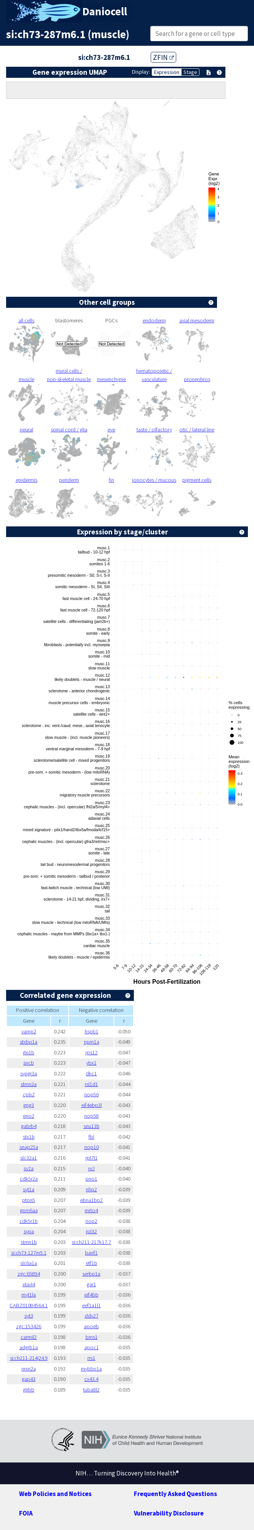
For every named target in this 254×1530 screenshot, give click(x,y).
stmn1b (29, 1242)
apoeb (91, 1326)
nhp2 (91, 1189)
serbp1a (91, 1273)
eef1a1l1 (91, 1305)
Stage (190, 72)
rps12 (91, 1052)
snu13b (92, 1126)
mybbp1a (91, 1368)
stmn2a (29, 1084)
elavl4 (29, 1284)
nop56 (91, 1094)
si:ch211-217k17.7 (91, 1242)
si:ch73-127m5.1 (29, 1252)
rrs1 (91, 1358)
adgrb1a (28, 1347)
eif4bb (91, 1294)
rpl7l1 (91, 1157)
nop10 (91, 1147)
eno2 (28, 1115)
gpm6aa (29, 1210)
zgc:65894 (29, 1273)
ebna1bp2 (91, 1200)
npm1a (91, 1041)
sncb (28, 1062)
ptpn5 (28, 1200)
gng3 (28, 1105)
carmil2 (29, 1337)
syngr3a (28, 1073)
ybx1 (91, 1062)
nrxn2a (28, 1368)
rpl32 (91, 1231)
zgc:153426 (28, 1326)
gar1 (91, 1284)
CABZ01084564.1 (29, 1305)
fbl (91, 1136)
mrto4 (91, 1210)
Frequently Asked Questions (175, 1494)
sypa (29, 1231)
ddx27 (91, 1315)
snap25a (28, 1147)
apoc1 (91, 1347)
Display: (141, 71)
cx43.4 (91, 1379)
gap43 (28, 1379)
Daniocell (104, 11)
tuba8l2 (91, 1389)
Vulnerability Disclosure (169, 1513)
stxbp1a (28, 1041)
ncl (91, 1168)
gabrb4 (29, 1126)
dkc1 (91, 1073)
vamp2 (28, 1031)
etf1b (91, 1263)
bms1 (91, 1337)
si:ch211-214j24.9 (29, 1358)
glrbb (28, 1389)
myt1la (28, 1294)
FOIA (26, 1513)
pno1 (91, 1178)
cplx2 (29, 1094)
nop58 (91, 1115)
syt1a (28, 1189)
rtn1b (28, 1052)
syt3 (28, 1315)
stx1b (29, 1136)
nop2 (91, 1221)
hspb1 (91, 1031)
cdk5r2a (29, 1178)
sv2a (29, 1168)
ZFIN (163, 57)
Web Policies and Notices (55, 1494)
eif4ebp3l (91, 1105)
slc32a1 (28, 1157)
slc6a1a (28, 1263)
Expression (166, 72)
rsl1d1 (91, 1084)
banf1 (91, 1252)
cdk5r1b (28, 1221)
